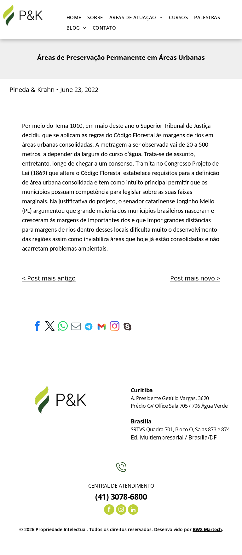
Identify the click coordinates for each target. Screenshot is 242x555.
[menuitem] (73, 17)
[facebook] (37, 327)
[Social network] (88, 327)
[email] (75, 327)
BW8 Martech (207, 529)
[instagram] (114, 327)
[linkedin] (133, 510)
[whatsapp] (62, 327)
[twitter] (49, 327)
